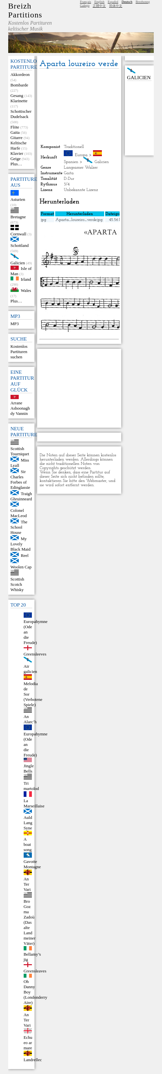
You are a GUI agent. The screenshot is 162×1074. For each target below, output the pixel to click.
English (99, 2)
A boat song (28, 844)
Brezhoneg (143, 2)
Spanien (71, 162)
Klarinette (19, 100)
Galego (84, 5)
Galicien (18, 262)
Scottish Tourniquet (20, 451)
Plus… (16, 163)
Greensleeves (35, 654)
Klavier (17, 153)
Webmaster (96, 481)
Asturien (18, 199)
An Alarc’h (30, 719)
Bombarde (19, 85)
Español (113, 2)
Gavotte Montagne (32, 864)
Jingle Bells (29, 768)
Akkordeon (20, 74)
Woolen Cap (21, 566)
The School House (19, 527)
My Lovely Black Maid (21, 544)
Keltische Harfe (19, 145)
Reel (25, 555)
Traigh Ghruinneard (21, 496)
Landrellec (33, 1059)
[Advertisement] (79, 106)
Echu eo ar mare (28, 1042)
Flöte (15, 127)
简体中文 (115, 6)
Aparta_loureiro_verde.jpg (79, 220)
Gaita (15, 132)
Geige (16, 158)
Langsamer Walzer (81, 167)
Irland (26, 278)
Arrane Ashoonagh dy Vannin (20, 408)
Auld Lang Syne (28, 822)
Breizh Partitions (25, 10)
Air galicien (30, 669)
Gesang (17, 95)
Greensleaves (35, 970)
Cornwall (18, 233)
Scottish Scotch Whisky (17, 584)
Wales (26, 290)
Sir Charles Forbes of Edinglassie (20, 479)
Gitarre (17, 137)
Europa (81, 155)
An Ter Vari (27, 884)
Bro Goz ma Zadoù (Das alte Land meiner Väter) (29, 922)
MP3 (15, 323)
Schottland (20, 245)
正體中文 (99, 6)
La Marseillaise (34, 803)
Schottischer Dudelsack (21, 114)
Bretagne (18, 216)
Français (85, 2)
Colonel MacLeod (19, 513)
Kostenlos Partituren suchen (19, 351)
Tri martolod (31, 786)
